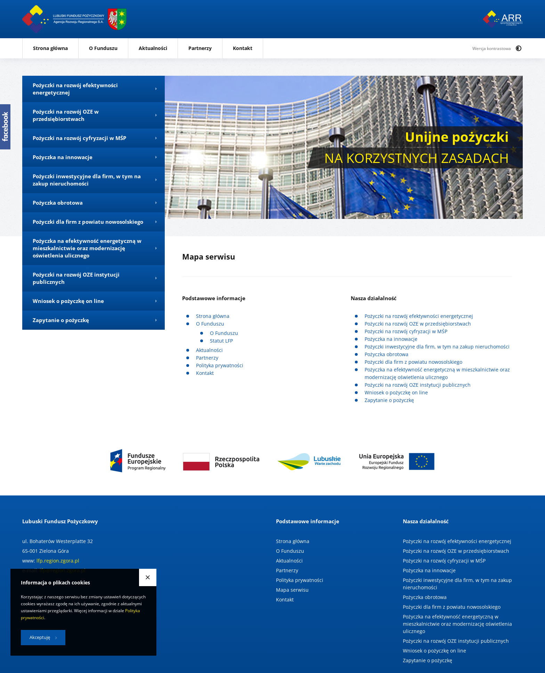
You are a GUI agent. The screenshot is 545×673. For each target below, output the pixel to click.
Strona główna (50, 48)
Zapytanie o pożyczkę (389, 400)
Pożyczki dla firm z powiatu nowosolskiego (413, 362)
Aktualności (153, 48)
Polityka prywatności (219, 365)
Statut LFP (221, 340)
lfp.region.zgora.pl (57, 560)
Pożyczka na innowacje (391, 339)
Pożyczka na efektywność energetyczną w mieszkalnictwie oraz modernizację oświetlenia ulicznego (457, 623)
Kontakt (242, 48)
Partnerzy (200, 48)
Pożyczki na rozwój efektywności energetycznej (419, 316)
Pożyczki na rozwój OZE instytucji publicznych (418, 384)
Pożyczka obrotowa (386, 354)
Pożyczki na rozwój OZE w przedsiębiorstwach (418, 323)
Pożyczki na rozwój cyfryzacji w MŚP (406, 331)
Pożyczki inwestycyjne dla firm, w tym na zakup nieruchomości (437, 346)
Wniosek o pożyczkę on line (396, 392)
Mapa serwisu (292, 589)
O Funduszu (103, 48)
